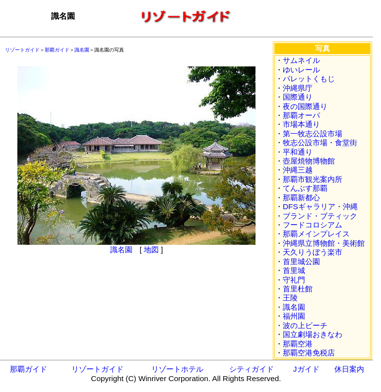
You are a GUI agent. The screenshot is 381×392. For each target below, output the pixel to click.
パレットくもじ (309, 78)
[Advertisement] (74, 307)
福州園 (294, 316)
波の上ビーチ (305, 325)
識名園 (81, 50)
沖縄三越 (298, 170)
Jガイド (306, 369)
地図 (151, 249)
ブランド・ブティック (320, 216)
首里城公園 (301, 261)
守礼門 (294, 280)
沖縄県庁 (298, 88)
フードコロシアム (312, 225)
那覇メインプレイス (316, 233)
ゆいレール (301, 69)
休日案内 (349, 369)
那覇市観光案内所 (312, 179)
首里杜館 (298, 288)
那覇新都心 (301, 197)
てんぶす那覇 (305, 188)
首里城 (294, 270)
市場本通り (301, 124)
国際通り (298, 97)
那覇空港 (298, 343)
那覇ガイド (57, 50)
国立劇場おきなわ (312, 334)
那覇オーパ (301, 115)
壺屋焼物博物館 (309, 161)
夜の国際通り (305, 106)
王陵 (290, 297)
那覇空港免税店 (309, 352)
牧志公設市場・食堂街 (320, 142)
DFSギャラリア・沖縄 (320, 206)
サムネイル (301, 60)
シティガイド (251, 369)
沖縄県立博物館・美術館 (324, 243)
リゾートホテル (177, 369)
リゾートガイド (22, 50)
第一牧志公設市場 (312, 133)
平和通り (298, 152)
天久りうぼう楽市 (312, 252)
